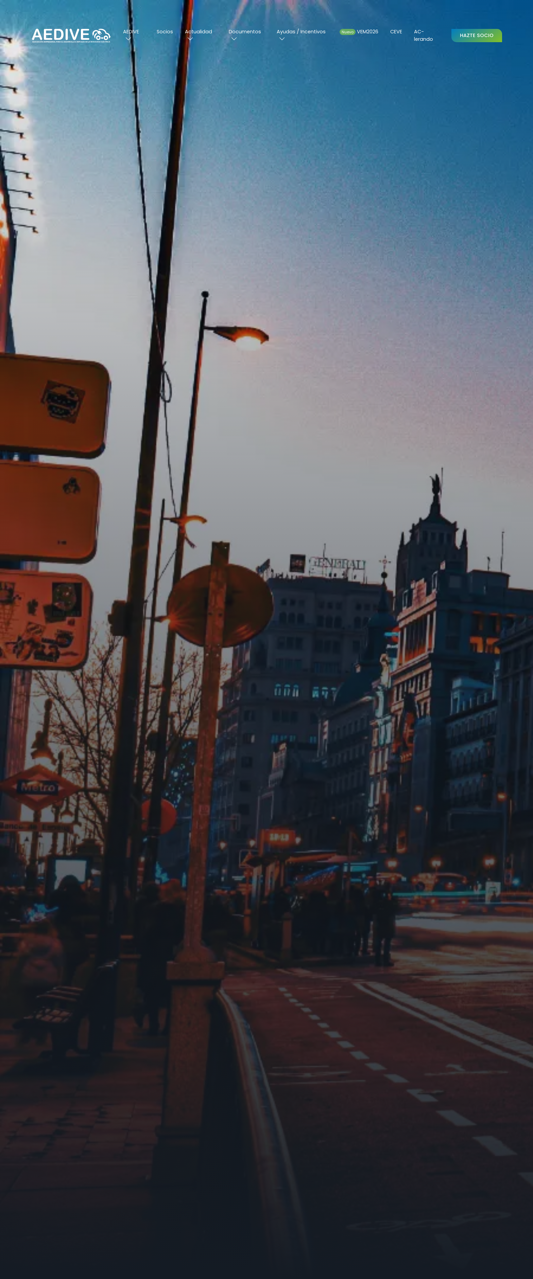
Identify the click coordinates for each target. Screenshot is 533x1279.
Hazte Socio (477, 35)
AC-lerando (423, 35)
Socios (165, 31)
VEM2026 (359, 31)
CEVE (396, 31)
